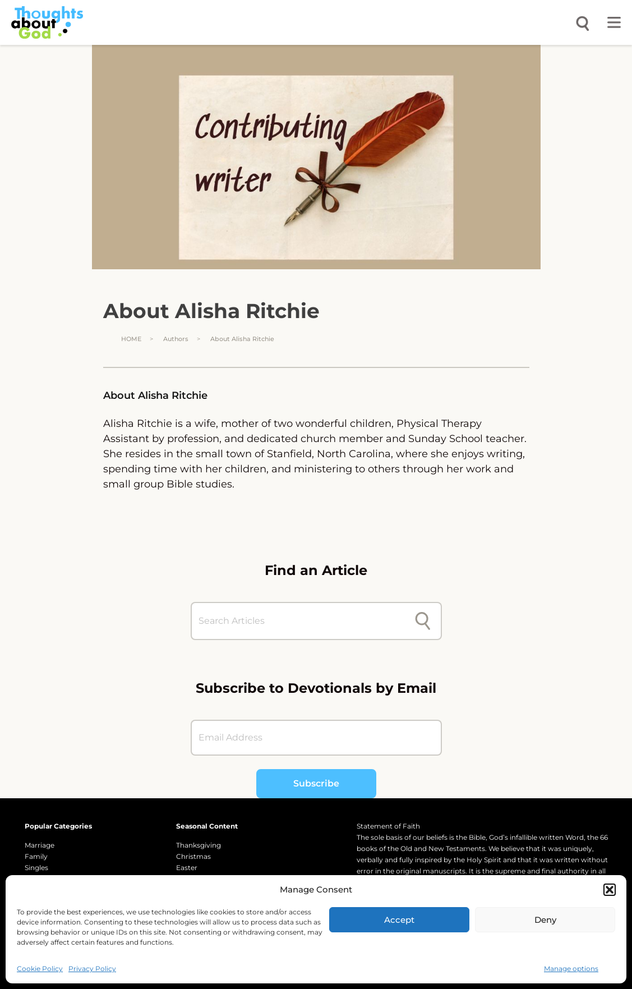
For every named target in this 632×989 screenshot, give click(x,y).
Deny (545, 919)
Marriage (39, 845)
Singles (36, 867)
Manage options (571, 968)
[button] (609, 889)
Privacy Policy (92, 968)
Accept (399, 919)
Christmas (193, 856)
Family (36, 856)
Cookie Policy (40, 968)
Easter (186, 867)
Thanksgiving (198, 845)
